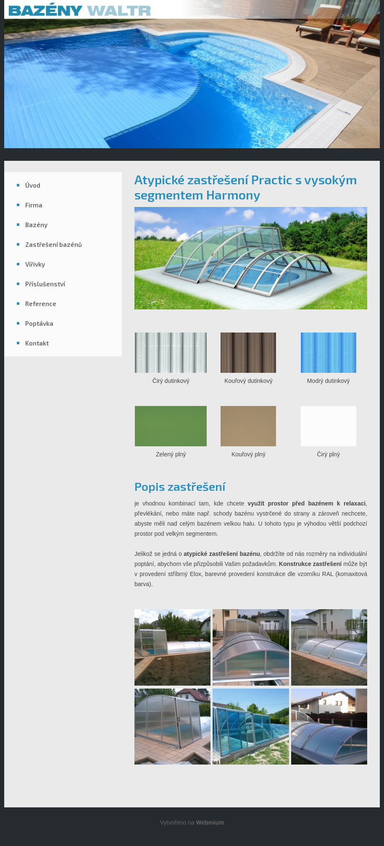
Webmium (210, 822)
